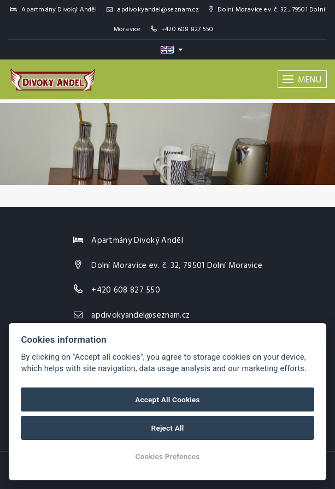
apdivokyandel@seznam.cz (153, 9)
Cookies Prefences (168, 456)
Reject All (167, 428)
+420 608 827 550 (187, 29)
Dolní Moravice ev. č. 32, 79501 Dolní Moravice (176, 265)
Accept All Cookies (167, 399)
